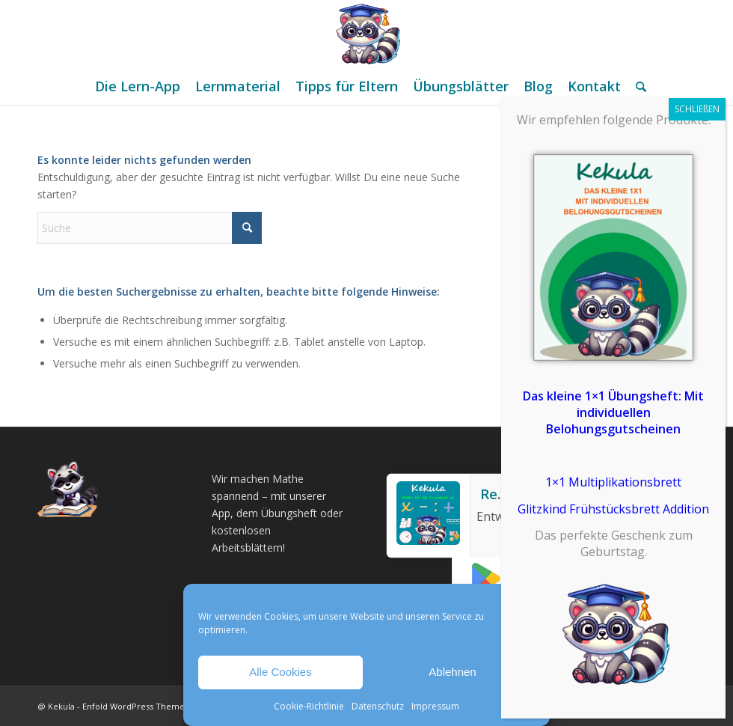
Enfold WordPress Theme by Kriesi (151, 706)
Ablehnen (452, 671)
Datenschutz (378, 706)
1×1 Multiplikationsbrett (613, 482)
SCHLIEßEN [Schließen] (697, 109)
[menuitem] (138, 86)
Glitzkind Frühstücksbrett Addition (613, 509)
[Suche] (637, 86)
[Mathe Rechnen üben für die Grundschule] (366, 33)
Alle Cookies (280, 671)
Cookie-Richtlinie (309, 706)
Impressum (435, 706)
